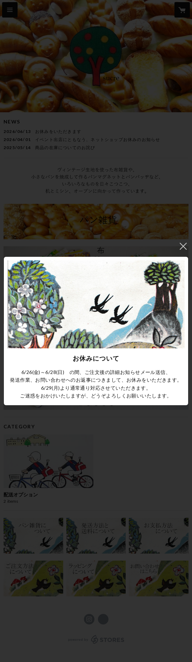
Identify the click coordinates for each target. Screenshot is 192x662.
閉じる (183, 246)
